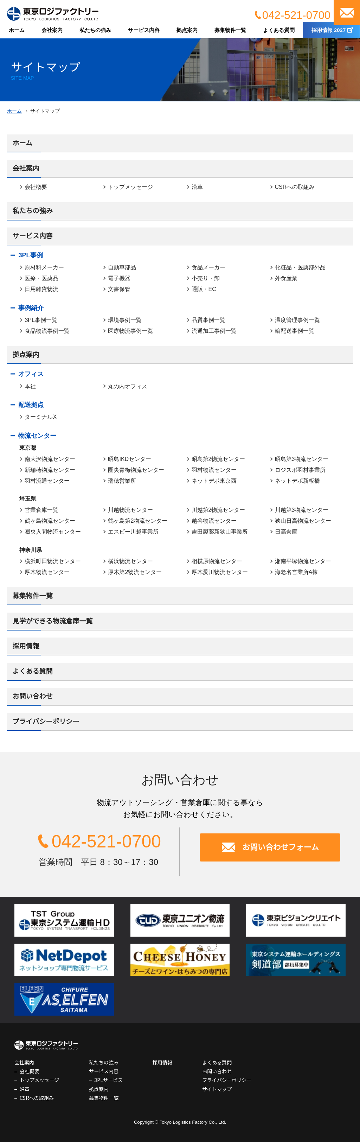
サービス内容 (144, 30)
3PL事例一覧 (41, 320)
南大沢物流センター (50, 459)
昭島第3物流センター (302, 459)
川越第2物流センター (218, 510)
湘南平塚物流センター (303, 561)
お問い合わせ (347, 12)
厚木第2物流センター (135, 572)
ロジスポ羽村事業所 (300, 470)
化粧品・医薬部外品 (300, 267)
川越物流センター (130, 510)
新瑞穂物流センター (50, 470)
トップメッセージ (130, 187)
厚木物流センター (47, 572)
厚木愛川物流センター (220, 572)
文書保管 (119, 289)
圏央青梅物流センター (136, 470)
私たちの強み (95, 30)
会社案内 (52, 30)
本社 (30, 386)
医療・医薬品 (41, 278)
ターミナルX (41, 417)
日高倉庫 (286, 532)
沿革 (197, 187)
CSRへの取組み (295, 187)
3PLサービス (108, 1079)
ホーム (17, 30)
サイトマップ (217, 1089)
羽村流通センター (47, 481)
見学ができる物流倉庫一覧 (52, 621)
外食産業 (286, 278)
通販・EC (204, 289)
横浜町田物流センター (53, 561)
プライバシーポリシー (45, 721)
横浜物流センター (130, 561)
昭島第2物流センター (218, 459)
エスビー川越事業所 (133, 532)
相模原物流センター (217, 561)
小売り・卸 (206, 278)
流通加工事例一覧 (214, 331)
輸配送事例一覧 (294, 331)
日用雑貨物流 (41, 289)
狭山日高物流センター (303, 521)
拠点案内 (187, 30)
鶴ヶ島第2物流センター (137, 521)
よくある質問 (279, 30)
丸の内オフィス (127, 386)
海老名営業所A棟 (296, 572)
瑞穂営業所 (122, 481)
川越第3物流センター (302, 510)
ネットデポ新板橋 (297, 481)
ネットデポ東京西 (214, 481)
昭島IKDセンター (129, 459)
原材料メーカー (44, 267)
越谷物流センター (214, 521)
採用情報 (25, 646)
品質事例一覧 (208, 320)
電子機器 (119, 278)
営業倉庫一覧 (41, 510)
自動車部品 (122, 267)
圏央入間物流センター (53, 532)
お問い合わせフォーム (280, 847)
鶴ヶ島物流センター (50, 521)
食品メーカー (208, 267)
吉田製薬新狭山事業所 (220, 532)
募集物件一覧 (230, 30)
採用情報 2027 (328, 30)
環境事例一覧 (125, 320)
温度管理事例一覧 (297, 320)
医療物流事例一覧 (130, 331)
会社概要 (36, 187)
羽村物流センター (214, 470)
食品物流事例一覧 (47, 331)
